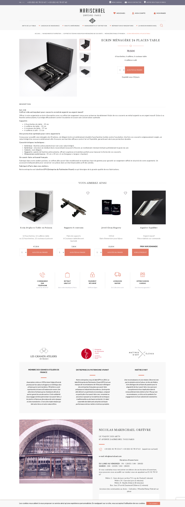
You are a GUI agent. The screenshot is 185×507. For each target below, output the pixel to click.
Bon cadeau (117, 2)
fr (20, 2)
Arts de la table (29, 25)
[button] (138, 13)
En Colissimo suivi (117, 287)
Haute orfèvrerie (72, 25)
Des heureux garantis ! (142, 287)
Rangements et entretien (96, 25)
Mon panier (161, 13)
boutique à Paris (156, 2)
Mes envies (121, 13)
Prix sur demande (149, 246)
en (23, 2)
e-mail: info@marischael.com (110, 456)
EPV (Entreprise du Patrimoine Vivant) (59, 169)
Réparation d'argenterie (122, 25)
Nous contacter (134, 2)
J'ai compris (153, 503)
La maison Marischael (147, 25)
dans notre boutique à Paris (67, 287)
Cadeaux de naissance (50, 25)
